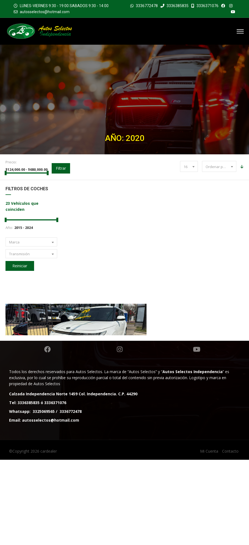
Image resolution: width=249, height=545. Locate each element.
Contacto (230, 536)
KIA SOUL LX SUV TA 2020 (184, 379)
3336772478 (147, 6)
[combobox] (189, 166)
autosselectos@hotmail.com (45, 12)
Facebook (47, 434)
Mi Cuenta (209, 536)
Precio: (11, 162)
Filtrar (61, 168)
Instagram (120, 434)
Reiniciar (19, 265)
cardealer (48, 536)
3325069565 (44, 496)
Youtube (196, 434)
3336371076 (204, 6)
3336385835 (175, 6)
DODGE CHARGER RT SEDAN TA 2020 (65, 379)
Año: (9, 227)
